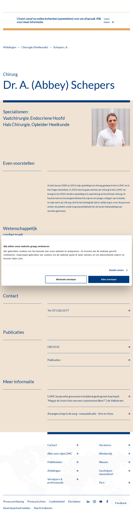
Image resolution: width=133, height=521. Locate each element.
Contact (62, 445)
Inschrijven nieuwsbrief (114, 472)
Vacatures (114, 445)
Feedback (121, 503)
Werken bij (114, 453)
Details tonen (116, 270)
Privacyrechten (36, 501)
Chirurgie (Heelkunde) (34, 47)
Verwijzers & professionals (62, 480)
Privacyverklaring (13, 501)
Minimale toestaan (66, 279)
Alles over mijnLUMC (62, 453)
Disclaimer (74, 501)
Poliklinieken (62, 462)
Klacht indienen (43, 508)
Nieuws (114, 462)
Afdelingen (9, 47)
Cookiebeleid (57, 501)
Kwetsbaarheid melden (16, 508)
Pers (114, 482)
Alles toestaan (109, 279)
